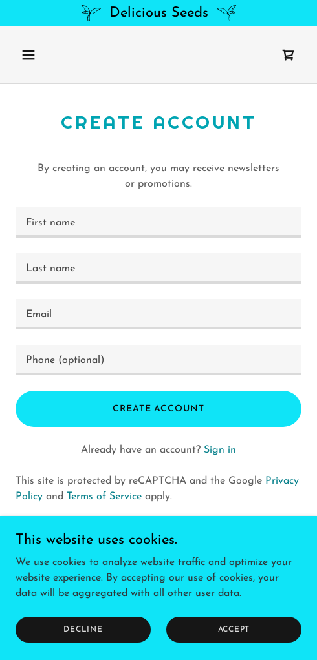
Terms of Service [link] (104, 496)
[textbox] (158, 222)
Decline (82, 629)
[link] (288, 55)
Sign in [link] (220, 450)
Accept (234, 629)
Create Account (158, 409)
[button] (48, 55)
